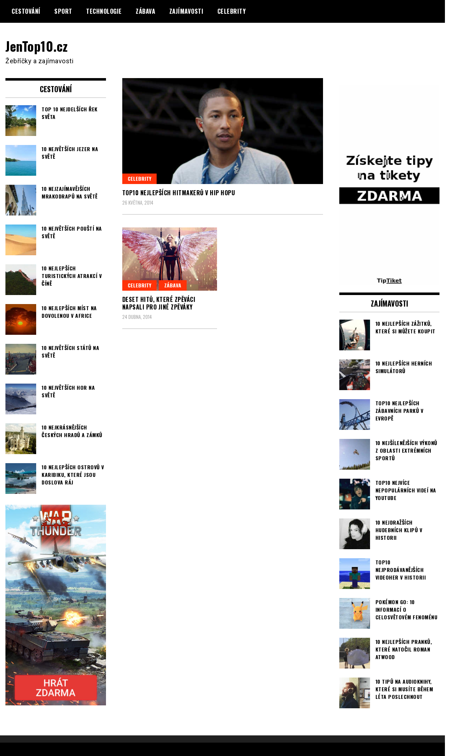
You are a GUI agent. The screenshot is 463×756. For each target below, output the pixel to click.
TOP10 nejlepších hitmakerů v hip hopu (178, 192)
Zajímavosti (186, 11)
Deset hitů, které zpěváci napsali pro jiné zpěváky (159, 303)
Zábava (145, 11)
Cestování (26, 11)
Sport (63, 11)
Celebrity (231, 11)
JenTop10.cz (36, 45)
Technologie (104, 11)
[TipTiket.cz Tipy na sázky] (389, 280)
